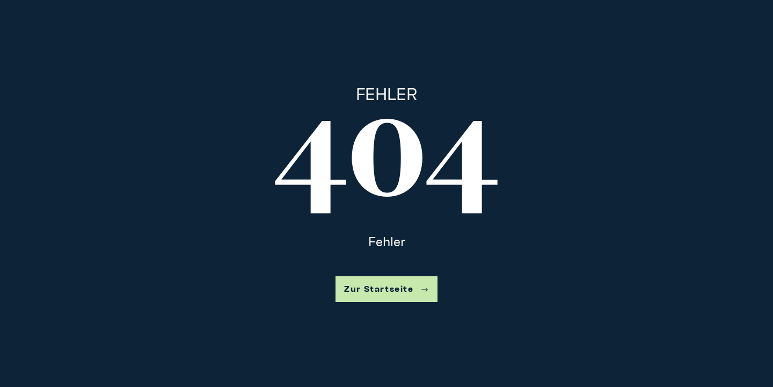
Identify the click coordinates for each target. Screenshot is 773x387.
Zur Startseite (386, 289)
